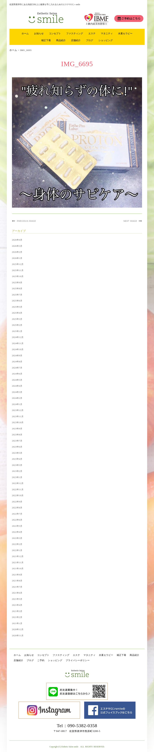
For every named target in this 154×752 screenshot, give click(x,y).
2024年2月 (17, 398)
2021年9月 (17, 575)
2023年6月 (17, 447)
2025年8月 (17, 288)
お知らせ (39, 33)
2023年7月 (17, 441)
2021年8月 (17, 581)
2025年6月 (17, 301)
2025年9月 (17, 282)
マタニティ (107, 33)
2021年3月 (17, 611)
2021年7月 (17, 587)
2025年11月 (18, 270)
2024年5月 (17, 380)
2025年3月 (17, 319)
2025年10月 (18, 276)
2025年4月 (17, 313)
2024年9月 (17, 355)
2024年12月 (18, 337)
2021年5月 (17, 599)
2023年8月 (17, 434)
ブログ (89, 40)
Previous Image (26, 221)
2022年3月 (17, 538)
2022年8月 (17, 507)
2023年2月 (17, 471)
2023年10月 (18, 422)
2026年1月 (17, 258)
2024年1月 (17, 404)
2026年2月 (17, 252)
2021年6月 (17, 593)
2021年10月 (18, 568)
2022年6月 (17, 520)
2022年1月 (17, 550)
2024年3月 (17, 392)
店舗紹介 (76, 40)
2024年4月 (17, 386)
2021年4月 (17, 605)
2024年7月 (17, 368)
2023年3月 (17, 465)
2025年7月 (17, 295)
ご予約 (40, 660)
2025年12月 (18, 264)
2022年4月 (17, 532)
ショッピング (105, 40)
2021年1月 (17, 623)
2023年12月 (18, 410)
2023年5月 (17, 453)
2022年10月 (18, 495)
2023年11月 (18, 416)
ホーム (25, 33)
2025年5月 (17, 307)
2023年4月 (17, 459)
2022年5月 (17, 526)
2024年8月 (17, 361)
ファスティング (74, 33)
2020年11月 (18, 635)
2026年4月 (17, 240)
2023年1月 (17, 477)
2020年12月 (18, 629)
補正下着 (46, 40)
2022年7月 (17, 514)
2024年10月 (18, 349)
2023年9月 (17, 428)
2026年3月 (17, 246)
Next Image (130, 221)
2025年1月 (17, 331)
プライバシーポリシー (78, 660)
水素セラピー (125, 33)
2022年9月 (17, 501)
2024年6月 (17, 374)
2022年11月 (18, 489)
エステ (91, 33)
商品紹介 (61, 40)
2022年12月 (18, 483)
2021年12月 (18, 556)
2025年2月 (17, 325)
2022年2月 (17, 544)
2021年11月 (18, 562)
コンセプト (55, 33)
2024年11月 (18, 343)
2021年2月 (17, 617)
